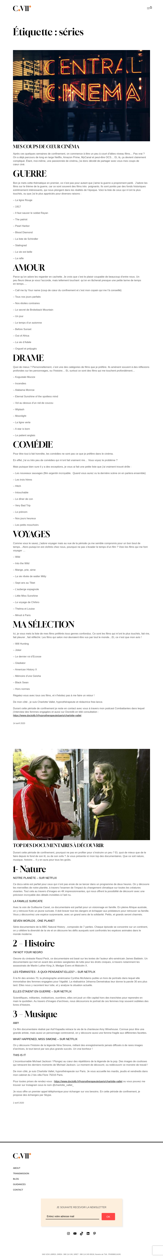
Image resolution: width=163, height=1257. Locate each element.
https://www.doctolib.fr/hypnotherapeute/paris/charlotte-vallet (47, 715)
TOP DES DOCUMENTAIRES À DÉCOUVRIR (58, 845)
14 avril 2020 (19, 723)
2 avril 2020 (18, 1103)
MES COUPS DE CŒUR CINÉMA (46, 146)
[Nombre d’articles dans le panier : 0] (151, 8)
